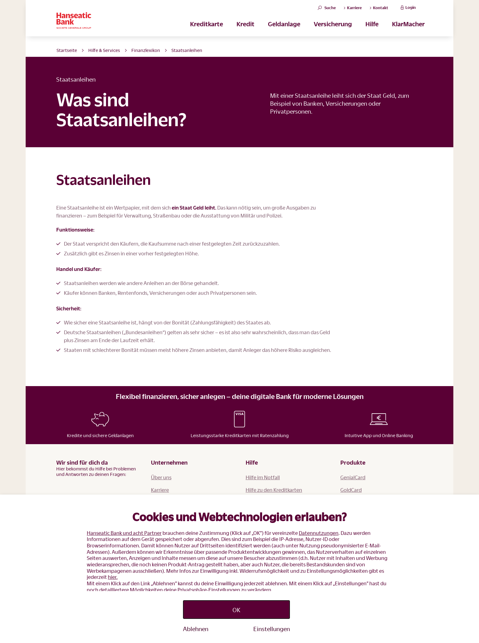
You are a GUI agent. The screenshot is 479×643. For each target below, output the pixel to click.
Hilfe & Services (104, 50)
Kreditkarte (206, 30)
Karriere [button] (352, 11)
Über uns (161, 477)
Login (407, 11)
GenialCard (352, 477)
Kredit (245, 30)
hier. (113, 577)
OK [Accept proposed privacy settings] (236, 609)
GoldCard (351, 490)
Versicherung (333, 30)
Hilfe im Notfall (263, 477)
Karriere (160, 490)
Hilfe (371, 30)
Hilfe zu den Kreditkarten (274, 490)
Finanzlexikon (145, 50)
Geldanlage (284, 30)
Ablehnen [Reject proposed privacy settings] (195, 628)
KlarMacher (408, 30)
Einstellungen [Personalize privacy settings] (271, 628)
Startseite (67, 50)
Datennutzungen (318, 533)
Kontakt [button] (378, 11)
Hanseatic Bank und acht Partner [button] (124, 533)
